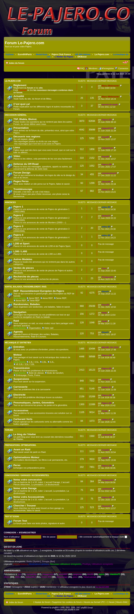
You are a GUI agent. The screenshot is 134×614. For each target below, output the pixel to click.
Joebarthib (107, 435)
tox (19, 574)
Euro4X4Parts (25, 54)
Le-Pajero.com (102, 54)
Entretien (18, 346)
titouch (105, 291)
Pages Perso (21, 181)
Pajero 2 (18, 215)
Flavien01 (106, 506)
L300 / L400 (20, 251)
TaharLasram (89, 577)
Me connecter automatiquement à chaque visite (103, 537)
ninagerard (47, 574)
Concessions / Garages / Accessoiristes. (27, 475)
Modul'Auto (41, 54)
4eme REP (48, 298)
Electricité (19, 394)
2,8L (44, 362)
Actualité (18, 96)
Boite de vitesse (36, 373)
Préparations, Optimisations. (20, 445)
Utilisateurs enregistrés (102, 564)
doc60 (90, 574)
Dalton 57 (106, 189)
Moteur (17, 354)
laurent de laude (110, 104)
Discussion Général (16, 115)
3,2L (52, 362)
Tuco (104, 268)
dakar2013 (31, 577)
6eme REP (21, 300)
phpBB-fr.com (73, 610)
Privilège (86, 564)
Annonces (10, 202)
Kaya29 (105, 137)
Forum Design (21, 172)
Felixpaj (105, 379)
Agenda (18, 331)
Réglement (19, 85)
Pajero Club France (61, 54)
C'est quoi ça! (21, 104)
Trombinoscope (22, 189)
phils (17, 577)
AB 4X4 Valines (82, 54)
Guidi (104, 321)
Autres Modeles (22, 259)
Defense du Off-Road (26, 164)
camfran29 (107, 489)
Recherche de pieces (26, 276)
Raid (16, 320)
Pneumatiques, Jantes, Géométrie (33, 402)
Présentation (21, 127)
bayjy (104, 312)
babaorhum (107, 148)
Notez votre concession (27, 479)
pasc (75, 577)
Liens (16, 147)
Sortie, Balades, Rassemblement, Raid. (26, 287)
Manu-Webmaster (110, 86)
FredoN (105, 450)
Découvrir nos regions (26, 136)
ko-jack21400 (102, 587)
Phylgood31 (107, 277)
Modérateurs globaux (39, 564)
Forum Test (20, 520)
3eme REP (34, 298)
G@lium (10, 54)
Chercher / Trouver (24, 505)
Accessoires (20, 410)
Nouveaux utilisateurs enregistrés (65, 564)
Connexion (123, 68)
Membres (93, 68)
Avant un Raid (21, 449)
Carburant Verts (22, 419)
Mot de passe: (49, 537)
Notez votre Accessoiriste (28, 496)
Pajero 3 (18, 226)
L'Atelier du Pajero (64, 57)
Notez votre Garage (25, 488)
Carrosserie (20, 386)
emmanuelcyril (109, 173)
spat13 (105, 458)
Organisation (35, 328)
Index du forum (16, 63)
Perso (17, 465)
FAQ (82, 68)
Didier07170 (107, 128)
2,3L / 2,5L (34, 362)
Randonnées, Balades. (26, 304)
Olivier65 (106, 182)
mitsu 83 (106, 207)
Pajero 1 (18, 206)
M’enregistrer (108, 68)
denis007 (63, 574)
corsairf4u (32, 574)
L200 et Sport (21, 243)
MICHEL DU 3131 (110, 347)
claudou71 (115, 574)
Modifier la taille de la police (125, 62)
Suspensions (21, 379)
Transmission (21, 368)
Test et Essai (12, 516)
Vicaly (105, 411)
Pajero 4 (18, 234)
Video (16, 156)
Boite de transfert (55, 373)
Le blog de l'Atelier (24, 434)
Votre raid (48, 328)
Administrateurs (20, 564)
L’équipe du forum (41, 602)
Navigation (19, 312)
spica (101, 574)
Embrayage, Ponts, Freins (28, 375)
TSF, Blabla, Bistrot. (25, 119)
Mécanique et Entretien (18, 343)
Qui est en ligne (13, 547)
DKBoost (81, 57)
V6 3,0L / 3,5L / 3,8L (25, 364)
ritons (7, 577)
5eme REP (61, 298)
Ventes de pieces (23, 267)
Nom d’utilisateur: (12, 537)
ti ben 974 (46, 577)
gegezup (77, 574)
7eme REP (34, 300)
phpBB (55, 608)
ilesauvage (62, 577)
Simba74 (106, 216)
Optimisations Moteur (26, 457)
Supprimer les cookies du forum (67, 602)
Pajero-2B (106, 120)
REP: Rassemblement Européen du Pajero (38, 291)
